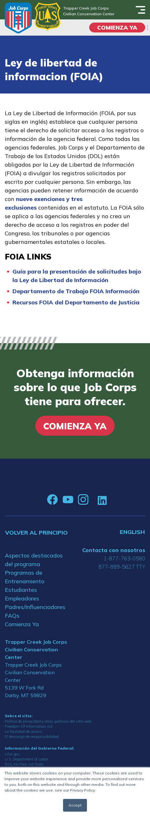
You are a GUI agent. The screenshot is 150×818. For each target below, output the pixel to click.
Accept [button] (75, 805)
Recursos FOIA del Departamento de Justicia (75, 302)
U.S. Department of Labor (26, 759)
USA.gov (12, 754)
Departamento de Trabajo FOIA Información (75, 291)
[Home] (18, 18)
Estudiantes (21, 589)
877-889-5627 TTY (121, 566)
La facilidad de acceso (23, 731)
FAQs (12, 615)
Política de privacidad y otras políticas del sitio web (48, 721)
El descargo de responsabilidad (32, 736)
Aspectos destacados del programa (34, 560)
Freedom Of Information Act (29, 726)
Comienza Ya (22, 624)
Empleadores (22, 598)
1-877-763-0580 (124, 558)
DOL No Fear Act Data (24, 764)
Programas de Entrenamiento (24, 577)
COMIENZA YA (117, 27)
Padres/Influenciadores (35, 607)
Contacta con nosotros (113, 550)
